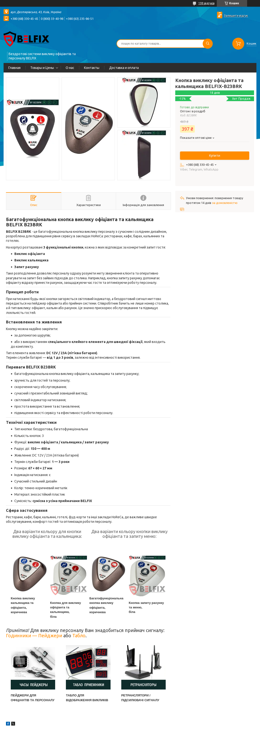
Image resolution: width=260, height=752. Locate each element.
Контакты (91, 67)
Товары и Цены (42, 67)
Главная (14, 67)
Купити (214, 155)
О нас (70, 67)
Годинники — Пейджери (34, 635)
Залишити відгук (236, 15)
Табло (78, 635)
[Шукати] (208, 44)
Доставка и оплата (124, 67)
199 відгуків (206, 3)
